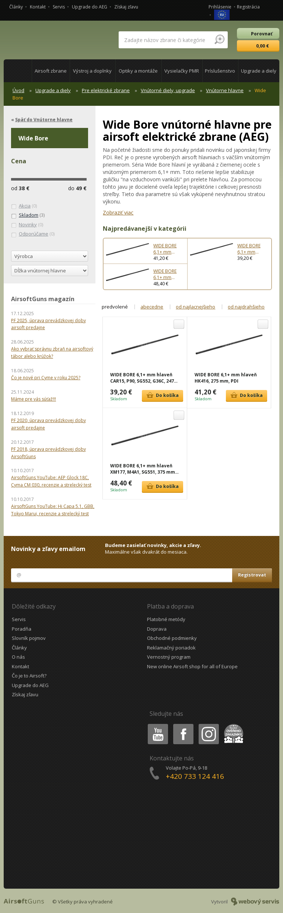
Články (16, 7)
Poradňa (21, 628)
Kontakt (38, 7)
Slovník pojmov (29, 638)
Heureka (232, 725)
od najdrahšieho (246, 306)
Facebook (182, 725)
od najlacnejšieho (195, 306)
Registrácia (248, 7)
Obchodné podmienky (172, 638)
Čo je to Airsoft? (29, 675)
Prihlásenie (220, 7)
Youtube (156, 725)
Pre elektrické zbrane (106, 90)
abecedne (151, 306)
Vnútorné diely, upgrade (168, 90)
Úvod (18, 90)
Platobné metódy (166, 619)
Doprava (157, 628)
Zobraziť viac (118, 212)
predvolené (115, 306)
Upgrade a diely (53, 90)
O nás (18, 657)
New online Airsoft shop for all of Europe (192, 666)
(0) (24, 206)
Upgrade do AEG (89, 7)
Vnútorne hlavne (225, 90)
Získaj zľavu (126, 7)
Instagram (208, 725)
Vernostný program (169, 657)
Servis (59, 7)
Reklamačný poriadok (171, 647)
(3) (28, 215)
